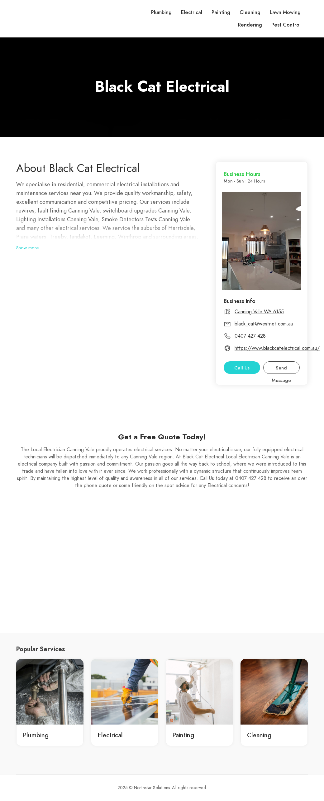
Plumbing (161, 12)
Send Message (281, 369)
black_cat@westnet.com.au (264, 323)
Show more (27, 248)
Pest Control (286, 25)
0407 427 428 (250, 336)
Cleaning (250, 12)
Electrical (191, 12)
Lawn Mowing (285, 12)
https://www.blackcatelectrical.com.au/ (277, 348)
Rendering (250, 25)
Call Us (242, 368)
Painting (221, 12)
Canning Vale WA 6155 (259, 311)
